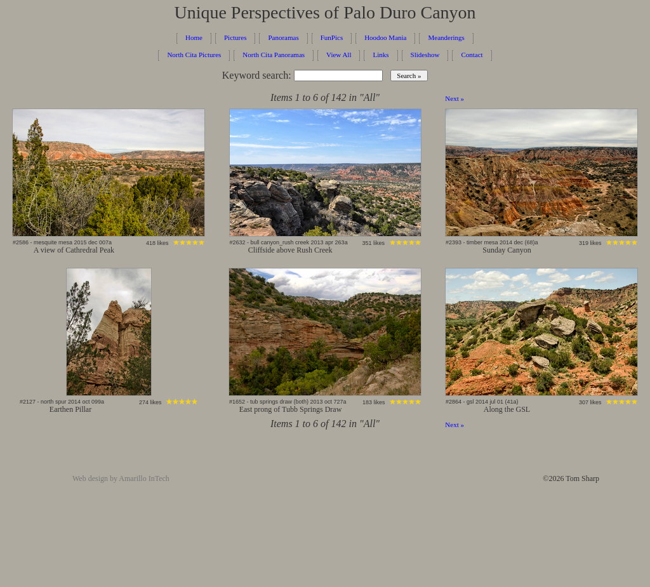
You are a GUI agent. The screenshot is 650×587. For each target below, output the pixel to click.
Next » (454, 98)
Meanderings (446, 37)
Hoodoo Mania (385, 37)
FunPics (332, 37)
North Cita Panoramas (273, 54)
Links (380, 54)
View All (338, 54)
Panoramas (283, 37)
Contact (471, 54)
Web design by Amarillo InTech (120, 478)
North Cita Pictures (194, 54)
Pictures (235, 37)
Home (193, 37)
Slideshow (425, 54)
